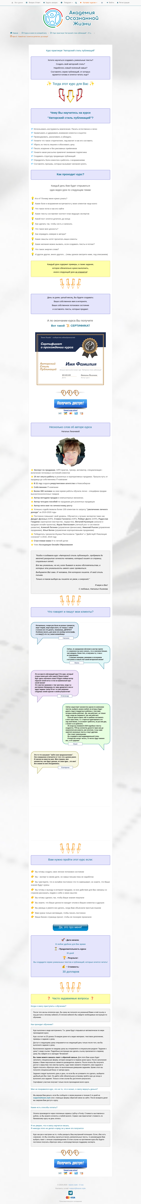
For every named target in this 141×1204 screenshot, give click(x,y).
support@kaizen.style (77, 1188)
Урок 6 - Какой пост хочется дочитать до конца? (29, 36)
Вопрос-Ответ (33, 2)
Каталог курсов (88, 2)
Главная (14, 33)
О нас (81, 1185)
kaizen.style (73, 1185)
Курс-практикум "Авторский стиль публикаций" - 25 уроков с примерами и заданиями (71, 33)
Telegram (67, 2)
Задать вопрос (50, 2)
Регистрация (123, 2)
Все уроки (17, 2)
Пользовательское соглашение (70, 1201)
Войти (110, 2)
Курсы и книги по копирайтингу (34, 33)
